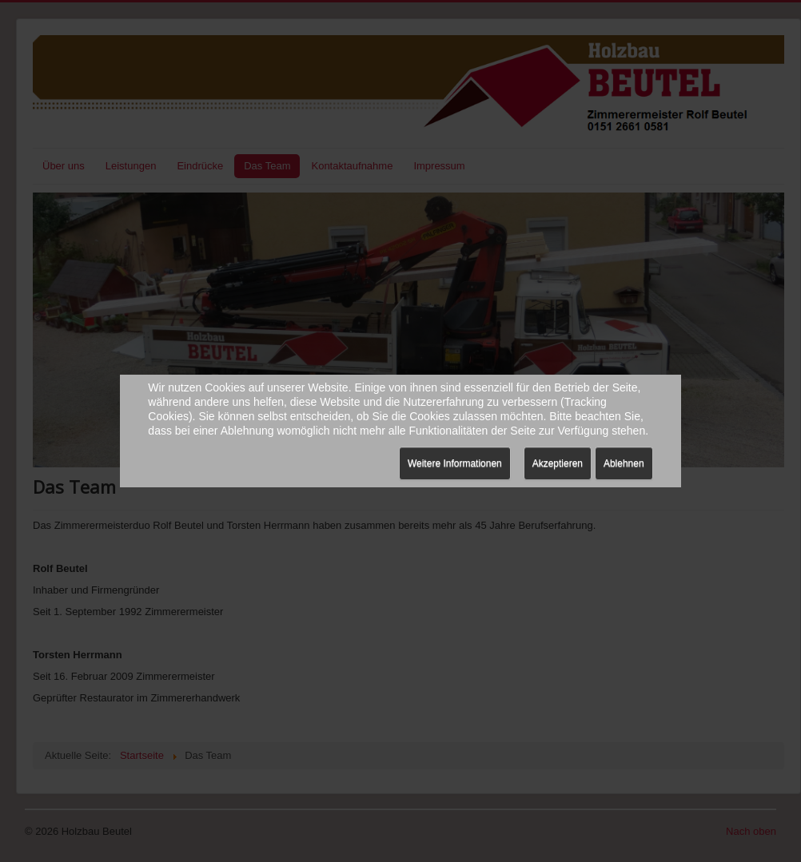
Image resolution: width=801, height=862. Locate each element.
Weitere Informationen (455, 463)
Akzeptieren (557, 463)
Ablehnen (624, 463)
